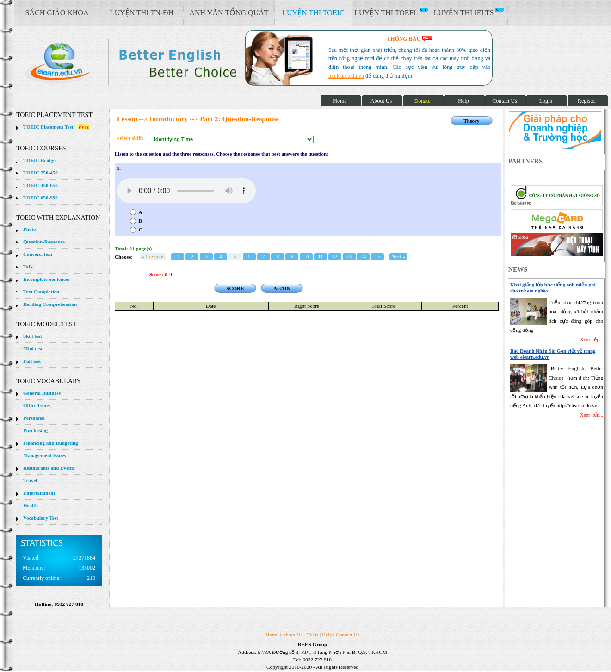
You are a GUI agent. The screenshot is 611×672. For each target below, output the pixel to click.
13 (349, 256)
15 (377, 256)
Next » (398, 256)
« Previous (153, 256)
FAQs (312, 634)
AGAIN (281, 288)
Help (327, 634)
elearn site (147, 62)
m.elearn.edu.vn (346, 76)
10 (306, 256)
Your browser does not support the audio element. (186, 190)
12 (334, 256)
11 (320, 256)
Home (271, 634)
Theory (471, 121)
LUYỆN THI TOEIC (313, 13)
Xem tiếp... (591, 339)
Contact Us (347, 634)
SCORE (235, 288)
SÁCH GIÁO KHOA (57, 13)
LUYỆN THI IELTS (469, 12)
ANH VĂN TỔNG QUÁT (228, 13)
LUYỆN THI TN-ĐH (141, 13)
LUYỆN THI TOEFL (390, 12)
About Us (292, 634)
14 (363, 256)
